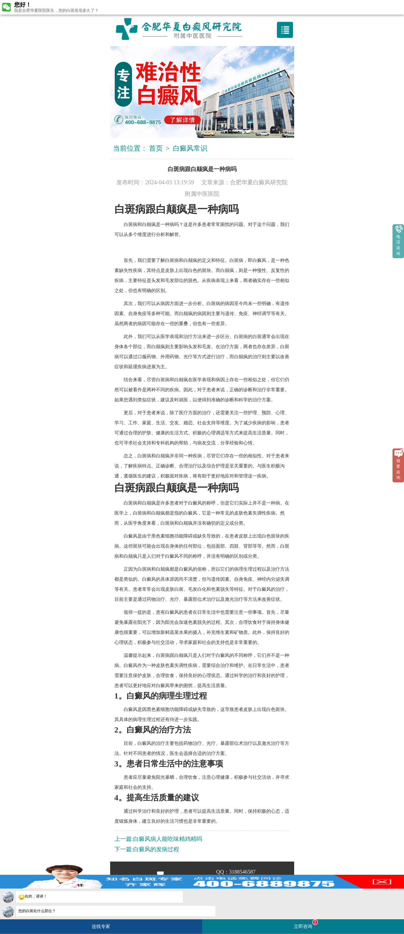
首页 (156, 148)
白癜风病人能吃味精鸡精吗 (167, 839)
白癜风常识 (190, 148)
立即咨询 (306, 924)
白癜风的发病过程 (156, 849)
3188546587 (242, 872)
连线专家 (101, 926)
